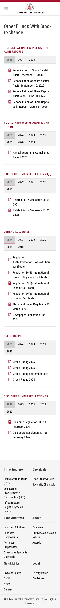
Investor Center (12, 573)
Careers (8, 589)
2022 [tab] (43, 135)
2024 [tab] (21, 59)
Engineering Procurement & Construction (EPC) (14, 493)
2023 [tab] (32, 59)
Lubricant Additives (14, 527)
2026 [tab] (9, 404)
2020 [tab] (21, 142)
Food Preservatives (43, 479)
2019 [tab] (32, 142)
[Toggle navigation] (6, 8)
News (7, 584)
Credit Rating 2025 (24, 362)
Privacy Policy (40, 573)
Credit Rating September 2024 (30, 374)
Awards (36, 542)
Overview (37, 527)
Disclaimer (38, 578)
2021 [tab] (9, 142)
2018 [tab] (21, 246)
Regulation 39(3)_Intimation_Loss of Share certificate (31, 262)
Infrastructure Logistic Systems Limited (13, 507)
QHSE (7, 578)
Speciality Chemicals (43, 484)
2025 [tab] (9, 59)
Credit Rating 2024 (24, 379)
